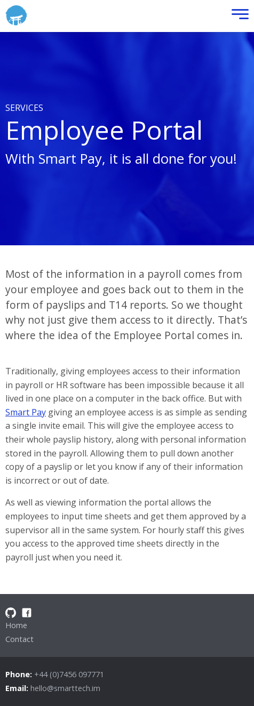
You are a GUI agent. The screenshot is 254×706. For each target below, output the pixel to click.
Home (16, 625)
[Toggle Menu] (237, 16)
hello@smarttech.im (65, 688)
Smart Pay (25, 412)
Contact (19, 639)
